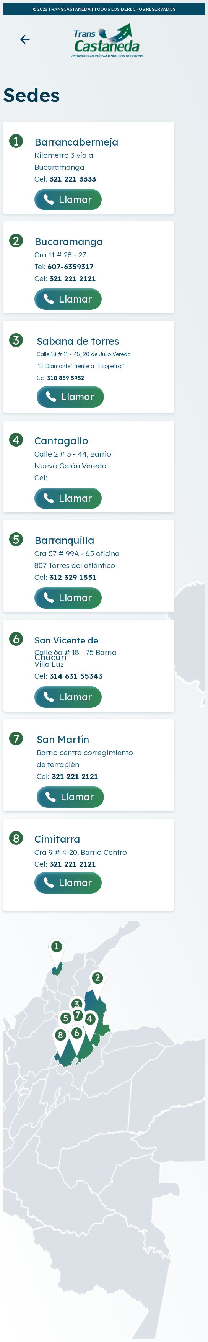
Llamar (68, 199)
